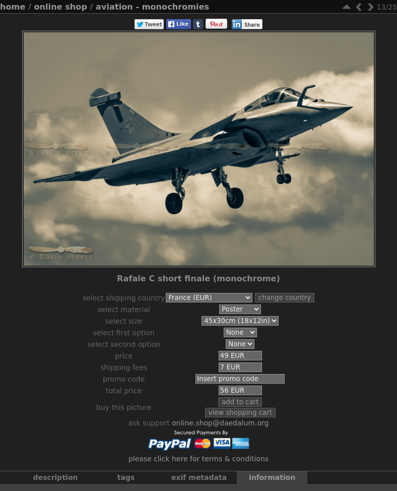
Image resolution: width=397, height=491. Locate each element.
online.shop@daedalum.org (220, 428)
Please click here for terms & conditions (198, 464)
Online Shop (60, 7)
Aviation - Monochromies (152, 7)
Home (12, 7)
